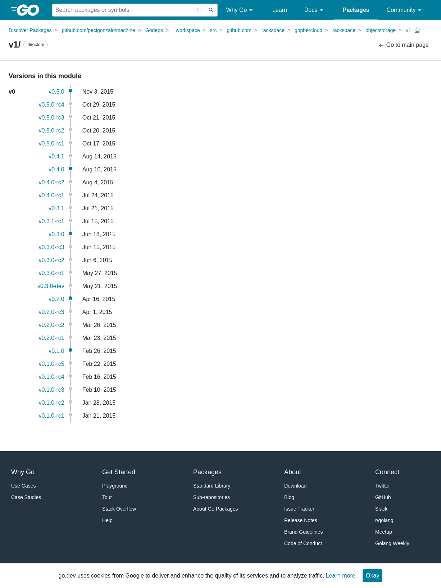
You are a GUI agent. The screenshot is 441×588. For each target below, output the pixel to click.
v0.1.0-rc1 (51, 416)
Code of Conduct (303, 543)
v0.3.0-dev (50, 286)
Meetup (383, 532)
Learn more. (341, 576)
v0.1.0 (56, 351)
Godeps (154, 30)
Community (405, 10)
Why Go (240, 10)
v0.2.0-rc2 (51, 325)
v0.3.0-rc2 (51, 260)
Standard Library (212, 486)
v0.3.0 (56, 234)
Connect (387, 472)
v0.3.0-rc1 (51, 273)
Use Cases (23, 486)
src (213, 30)
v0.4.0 (56, 169)
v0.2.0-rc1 (51, 338)
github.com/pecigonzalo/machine (98, 30)
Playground (115, 486)
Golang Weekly (392, 543)
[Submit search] (211, 10)
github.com (239, 30)
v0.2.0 (56, 299)
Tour (107, 497)
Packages (356, 10)
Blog (289, 497)
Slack (381, 509)
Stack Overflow (119, 509)
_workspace (186, 30)
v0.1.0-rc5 (51, 364)
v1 (408, 30)
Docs (315, 10)
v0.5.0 (56, 92)
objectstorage (380, 30)
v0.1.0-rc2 (51, 403)
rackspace (273, 30)
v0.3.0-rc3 (51, 247)
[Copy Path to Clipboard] (417, 30)
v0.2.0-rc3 (51, 312)
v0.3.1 (56, 208)
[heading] (30, 10)
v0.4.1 (56, 156)
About (292, 472)
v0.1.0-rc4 (51, 377)
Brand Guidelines (303, 532)
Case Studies (26, 497)
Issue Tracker (299, 509)
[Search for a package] (128, 10)
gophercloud (308, 30)
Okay (372, 576)
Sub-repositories (211, 497)
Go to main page (403, 45)
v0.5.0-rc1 (51, 143)
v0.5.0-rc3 (51, 118)
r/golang (384, 520)
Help (107, 520)
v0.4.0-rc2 (51, 182)
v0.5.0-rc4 (51, 105)
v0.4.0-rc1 (51, 195)
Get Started (118, 472)
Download (295, 486)
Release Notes (300, 520)
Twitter (382, 486)
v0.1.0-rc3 (51, 390)
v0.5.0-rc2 (51, 130)
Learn (279, 10)
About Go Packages (215, 509)
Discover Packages (30, 30)
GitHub (383, 497)
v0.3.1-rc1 (51, 221)
